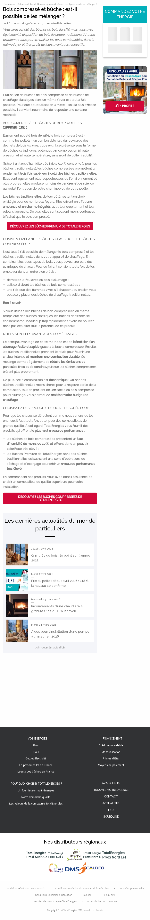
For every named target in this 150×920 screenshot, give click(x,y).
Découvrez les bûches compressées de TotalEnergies (50, 498)
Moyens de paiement (111, 765)
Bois (36, 745)
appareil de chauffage (68, 256)
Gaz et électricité (35, 758)
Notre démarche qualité (36, 797)
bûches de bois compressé (44, 95)
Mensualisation (111, 752)
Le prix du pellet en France (36, 765)
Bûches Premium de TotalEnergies (37, 454)
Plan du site (108, 895)
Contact (111, 796)
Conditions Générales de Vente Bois (25, 888)
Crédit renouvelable (111, 745)
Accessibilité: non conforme (102, 901)
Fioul (36, 752)
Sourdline (111, 816)
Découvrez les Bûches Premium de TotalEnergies (50, 226)
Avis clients (111, 783)
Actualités (111, 803)
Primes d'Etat (111, 758)
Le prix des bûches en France (35, 771)
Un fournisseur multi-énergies (36, 790)
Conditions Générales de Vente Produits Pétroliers (82, 888)
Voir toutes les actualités (50, 647)
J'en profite (124, 106)
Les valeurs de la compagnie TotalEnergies (36, 803)
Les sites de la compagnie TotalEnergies (55, 901)
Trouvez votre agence (111, 790)
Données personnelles (132, 888)
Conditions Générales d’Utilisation (53, 895)
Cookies (87, 895)
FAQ (111, 810)
